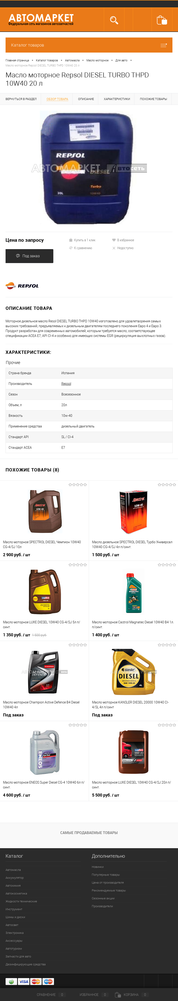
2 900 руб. (16, 554)
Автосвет (12, 925)
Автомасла (13, 870)
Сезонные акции (103, 898)
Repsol (66, 384)
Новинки (98, 867)
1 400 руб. (105, 634)
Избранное (90, 995)
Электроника (15, 933)
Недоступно (123, 247)
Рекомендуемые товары (109, 890)
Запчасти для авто (18, 956)
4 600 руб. (16, 795)
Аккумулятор (15, 877)
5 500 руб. (105, 795)
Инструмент (14, 909)
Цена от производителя (108, 882)
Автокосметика (16, 893)
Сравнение (47, 995)
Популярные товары (106, 874)
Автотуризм (14, 948)
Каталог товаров (89, 45)
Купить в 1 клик (82, 240)
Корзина (132, 995)
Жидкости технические (21, 901)
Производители (102, 906)
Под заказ (28, 256)
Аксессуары (14, 940)
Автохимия (13, 885)
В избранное (123, 240)
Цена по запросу (25, 240)
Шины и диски (15, 917)
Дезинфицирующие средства (26, 964)
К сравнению (80, 247)
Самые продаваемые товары (89, 832)
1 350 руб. (25, 634)
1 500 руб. (105, 554)
